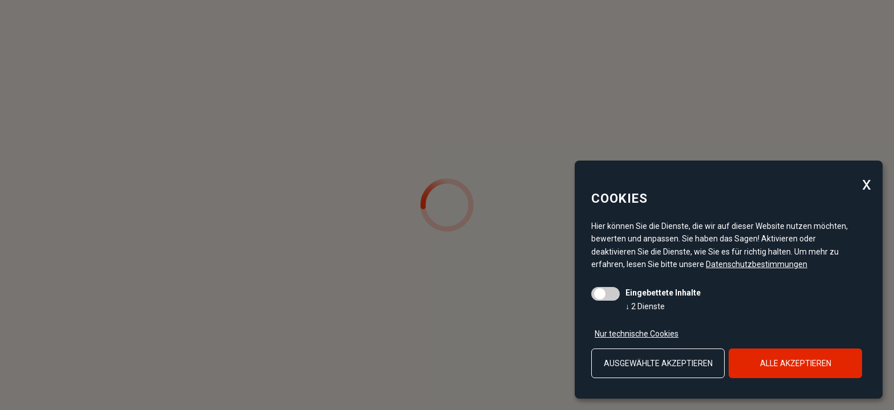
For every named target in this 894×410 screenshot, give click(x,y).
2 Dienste (645, 306)
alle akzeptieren (795, 363)
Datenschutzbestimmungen (756, 264)
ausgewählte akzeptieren (658, 363)
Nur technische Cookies (636, 333)
